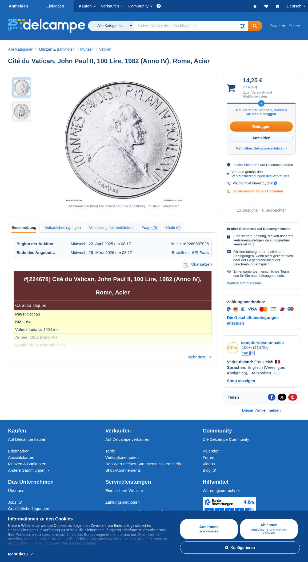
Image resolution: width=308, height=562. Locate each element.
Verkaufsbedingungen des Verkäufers (260, 176)
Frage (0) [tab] (149, 227)
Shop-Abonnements (123, 470)
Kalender (211, 451)
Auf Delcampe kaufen (27, 439)
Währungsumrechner (221, 490)
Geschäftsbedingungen (28, 508)
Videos (209, 464)
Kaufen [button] (85, 6)
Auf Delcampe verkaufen (127, 439)
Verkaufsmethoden (122, 457)
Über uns (16, 490)
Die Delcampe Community (226, 439)
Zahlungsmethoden (122, 502)
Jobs (15, 502)
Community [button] (138, 6)
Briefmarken (19, 451)
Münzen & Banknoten (27, 464)
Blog (209, 470)
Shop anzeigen (241, 380)
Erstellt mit (190, 252)
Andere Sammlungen (27, 470)
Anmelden (18, 6)
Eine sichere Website (124, 490)
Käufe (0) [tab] (173, 227)
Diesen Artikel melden (261, 410)
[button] (242, 26)
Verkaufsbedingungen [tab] (63, 227)
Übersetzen (197, 265)
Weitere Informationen (244, 283)
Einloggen (55, 6)
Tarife (110, 451)
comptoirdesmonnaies (262, 343)
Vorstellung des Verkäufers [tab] (111, 227)
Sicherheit (251, 165)
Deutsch (294, 6)
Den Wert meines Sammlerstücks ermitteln (143, 464)
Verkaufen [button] (110, 6)
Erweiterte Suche (285, 25)
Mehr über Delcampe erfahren (261, 148)
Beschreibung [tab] (23, 227)
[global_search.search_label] (191, 26)
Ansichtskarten (21, 457)
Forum (208, 457)
